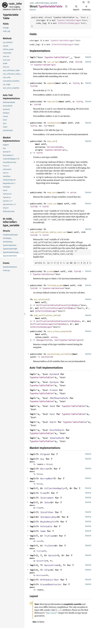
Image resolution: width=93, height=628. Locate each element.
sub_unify (52, 101)
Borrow (44, 468)
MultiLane (40, 575)
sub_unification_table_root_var (48, 232)
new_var (51, 141)
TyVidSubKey (73, 321)
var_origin (53, 62)
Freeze (54, 390)
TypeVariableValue (43, 274)
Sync (52, 414)
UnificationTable (46, 305)
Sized (49, 464)
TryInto (49, 545)
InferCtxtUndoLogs (68, 23)
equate (50, 83)
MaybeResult (47, 521)
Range (41, 340)
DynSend (54, 374)
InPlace (61, 305)
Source (33, 9)
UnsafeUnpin (57, 430)
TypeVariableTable (55, 57)
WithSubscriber (49, 579)
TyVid (78, 62)
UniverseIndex (55, 147)
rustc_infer (15, 3)
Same (43, 531)
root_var (52, 203)
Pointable (46, 526)
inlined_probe (55, 285)
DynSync (54, 382)
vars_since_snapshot (58, 331)
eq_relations (41, 299)
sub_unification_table (46, 315)
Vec (56, 340)
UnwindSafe (57, 438)
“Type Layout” (51, 612)
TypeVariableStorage (68, 20)
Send (52, 406)
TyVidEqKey (73, 305)
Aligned (45, 454)
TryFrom (49, 535)
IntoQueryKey (48, 517)
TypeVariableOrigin (45, 64)
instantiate (54, 123)
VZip (47, 570)
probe (50, 271)
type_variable (51, 3)
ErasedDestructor (51, 584)
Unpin (53, 422)
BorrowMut (46, 478)
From (43, 493)
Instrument (47, 497)
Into (47, 502)
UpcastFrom (41, 561)
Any (42, 458)
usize (73, 192)
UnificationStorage (51, 308)
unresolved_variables (59, 354)
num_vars (52, 192)
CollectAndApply (54, 488)
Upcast (52, 555)
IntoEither (47, 512)
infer (42, 3)
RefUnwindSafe (59, 398)
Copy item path (66, 6)
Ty (45, 125)
